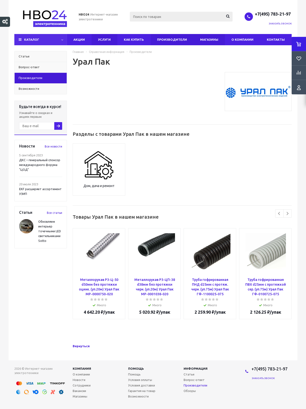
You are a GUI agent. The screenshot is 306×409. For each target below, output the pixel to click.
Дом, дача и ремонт (99, 186)
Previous (279, 213)
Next (287, 213)
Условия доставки (141, 385)
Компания (82, 368)
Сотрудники (82, 385)
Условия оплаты (140, 379)
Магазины (209, 39)
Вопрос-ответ (194, 379)
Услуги (104, 39)
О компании (242, 39)
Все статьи (54, 212)
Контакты (276, 39)
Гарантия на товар (141, 390)
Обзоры (190, 390)
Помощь (136, 368)
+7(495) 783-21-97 (273, 14)
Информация (196, 368)
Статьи (189, 374)
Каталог (31, 39)
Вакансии (79, 390)
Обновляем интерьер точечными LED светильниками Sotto (49, 231)
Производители (172, 39)
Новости (79, 379)
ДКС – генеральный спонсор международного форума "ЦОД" (39, 164)
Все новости (53, 146)
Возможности (138, 396)
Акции (79, 39)
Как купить (134, 39)
